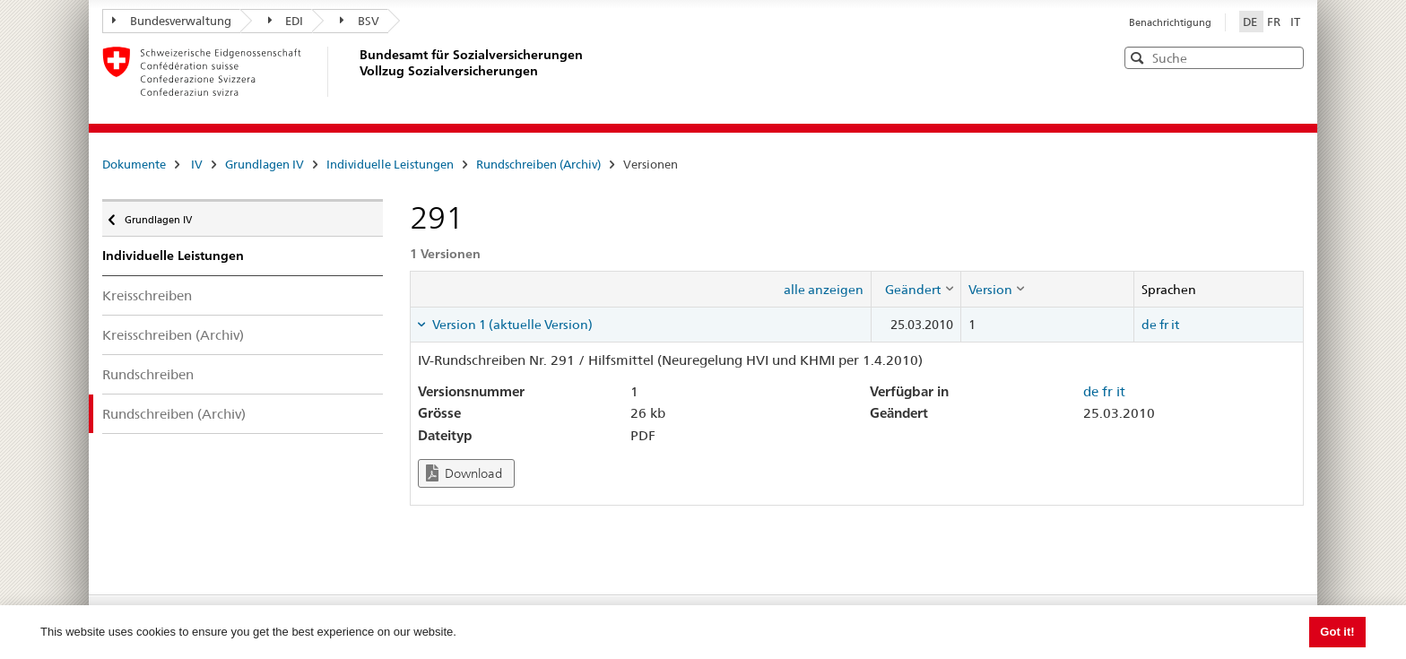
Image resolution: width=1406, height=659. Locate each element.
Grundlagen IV (264, 164)
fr (1163, 324)
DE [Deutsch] (1251, 21)
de (1149, 324)
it (1175, 324)
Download (464, 472)
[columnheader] (915, 289)
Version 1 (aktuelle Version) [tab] (511, 324)
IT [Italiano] (1295, 21)
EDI (286, 20)
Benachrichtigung (1170, 22)
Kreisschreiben (147, 295)
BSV (359, 20)
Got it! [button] (1337, 631)
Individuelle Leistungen (390, 164)
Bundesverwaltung (171, 20)
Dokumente (134, 164)
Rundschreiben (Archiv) (538, 164)
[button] (1288, 57)
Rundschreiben (148, 374)
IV (197, 164)
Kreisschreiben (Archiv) (173, 334)
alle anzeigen (824, 289)
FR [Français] (1275, 21)
